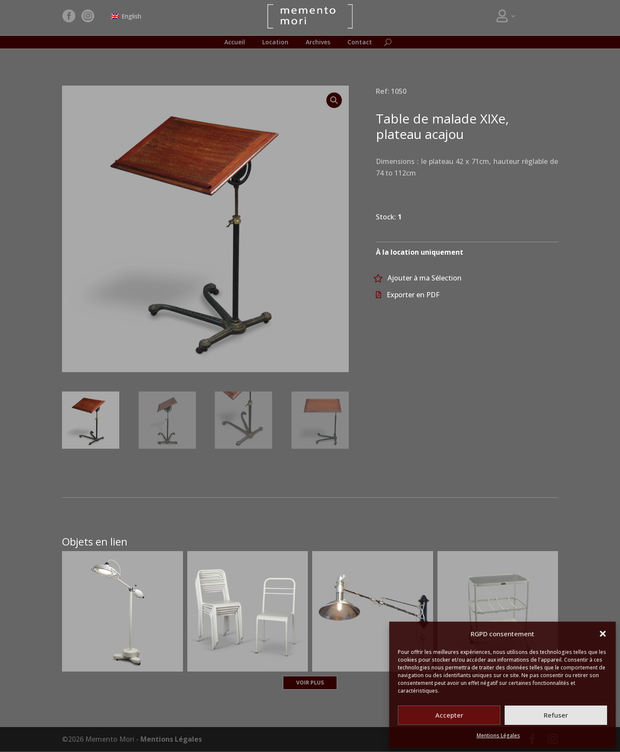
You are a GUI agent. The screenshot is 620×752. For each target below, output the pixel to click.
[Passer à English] (126, 16)
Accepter (449, 715)
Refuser (556, 715)
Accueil (234, 42)
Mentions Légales (498, 735)
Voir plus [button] (310, 683)
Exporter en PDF (413, 295)
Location (275, 42)
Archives (318, 42)
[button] (602, 633)
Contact (359, 42)
